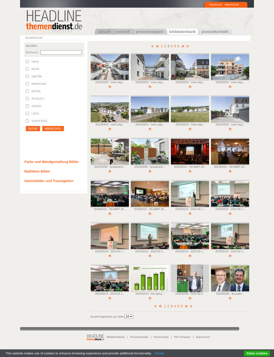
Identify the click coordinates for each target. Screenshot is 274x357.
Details (159, 353)
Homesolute (161, 336)
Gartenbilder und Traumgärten (49, 181)
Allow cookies (257, 353)
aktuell (104, 31)
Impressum (203, 336)
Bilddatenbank (116, 336)
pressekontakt (214, 31)
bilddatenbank (182, 31)
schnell (123, 31)
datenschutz (232, 4)
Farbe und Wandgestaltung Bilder (51, 162)
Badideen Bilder (37, 171)
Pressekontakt (139, 336)
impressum (215, 4)
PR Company (182, 336)
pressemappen (149, 31)
